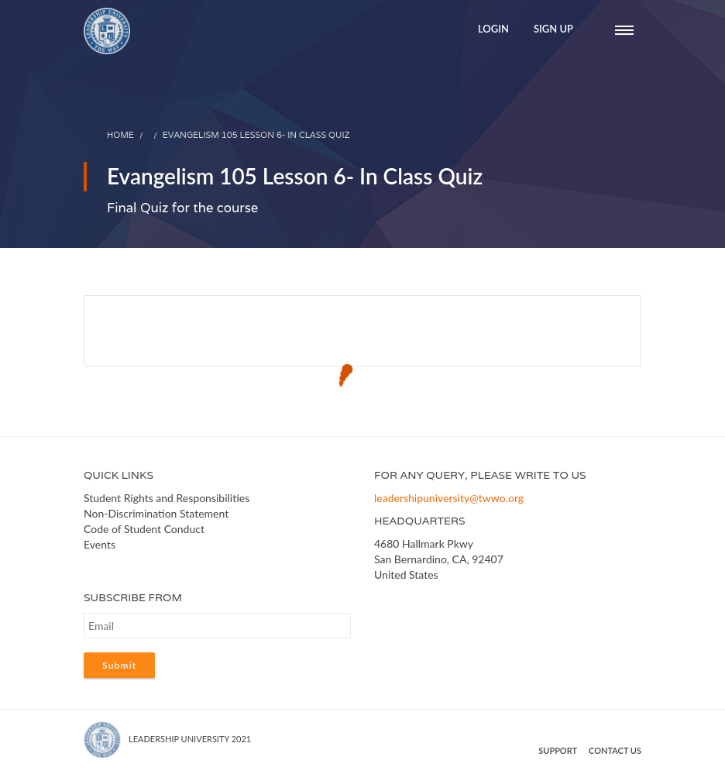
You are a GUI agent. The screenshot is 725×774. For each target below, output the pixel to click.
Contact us (615, 750)
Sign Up (553, 28)
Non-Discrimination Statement (156, 513)
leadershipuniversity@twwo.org (449, 497)
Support (557, 750)
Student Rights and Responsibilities (166, 497)
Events (99, 544)
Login (493, 28)
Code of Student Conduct (144, 528)
